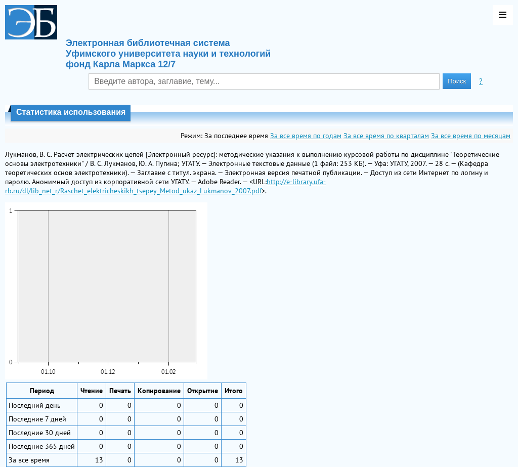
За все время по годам (305, 135)
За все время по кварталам (386, 135)
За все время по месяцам (470, 135)
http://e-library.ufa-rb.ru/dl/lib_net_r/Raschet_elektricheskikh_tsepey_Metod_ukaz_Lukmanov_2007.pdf (165, 186)
